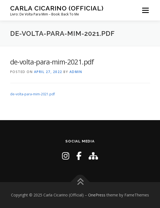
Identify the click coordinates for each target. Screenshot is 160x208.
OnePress (96, 195)
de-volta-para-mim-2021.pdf (32, 94)
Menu (145, 10)
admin (75, 71)
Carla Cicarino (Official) (57, 8)
